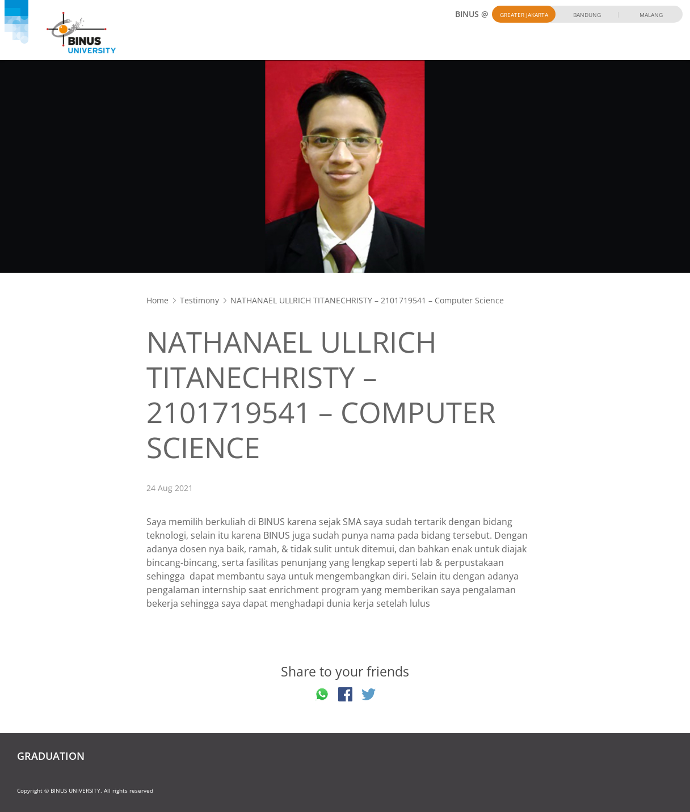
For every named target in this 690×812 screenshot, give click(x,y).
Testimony (199, 300)
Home (157, 300)
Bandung (587, 15)
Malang (651, 15)
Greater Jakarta (524, 15)
